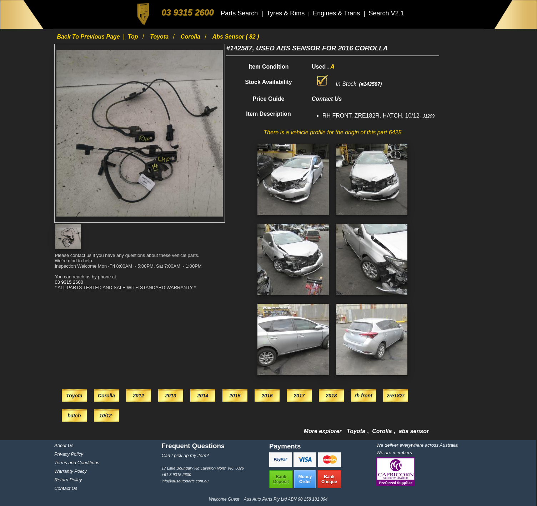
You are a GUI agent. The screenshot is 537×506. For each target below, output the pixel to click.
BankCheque (329, 479)
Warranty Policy (70, 471)
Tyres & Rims (286, 13)
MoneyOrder (305, 479)
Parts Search (240, 13)
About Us (63, 445)
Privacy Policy (68, 454)
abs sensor (414, 431)
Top (134, 37)
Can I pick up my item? (185, 455)
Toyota (160, 37)
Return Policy (68, 479)
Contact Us (65, 488)
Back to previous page (89, 37)
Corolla (191, 37)
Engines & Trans (337, 13)
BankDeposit (281, 479)
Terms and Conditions (76, 462)
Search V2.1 (386, 13)
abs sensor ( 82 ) (235, 37)
